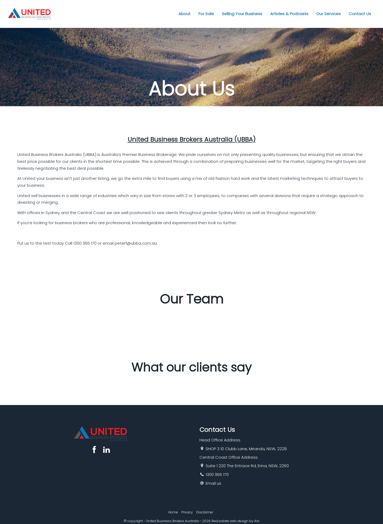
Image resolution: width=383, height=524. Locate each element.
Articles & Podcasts (289, 13)
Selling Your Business (242, 13)
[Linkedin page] (106, 450)
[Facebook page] (95, 450)
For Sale (206, 13)
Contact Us (360, 13)
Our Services (328, 13)
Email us (213, 483)
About (184, 13)
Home (173, 512)
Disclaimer (204, 512)
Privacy (187, 512)
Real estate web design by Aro (235, 521)
